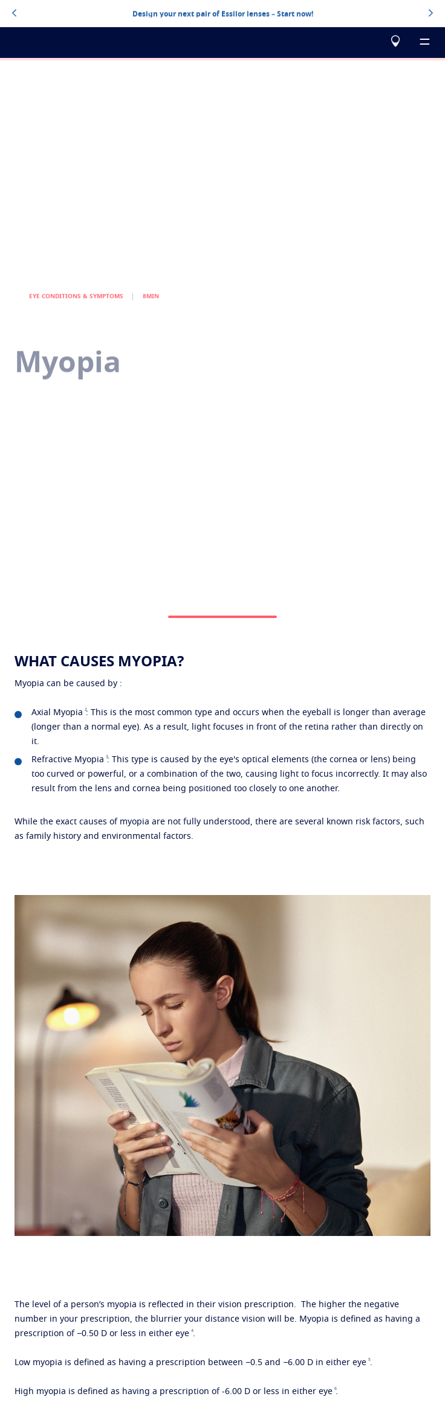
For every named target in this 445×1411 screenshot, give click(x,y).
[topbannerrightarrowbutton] (431, 13)
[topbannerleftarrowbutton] (14, 13)
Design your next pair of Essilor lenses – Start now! (222, 13)
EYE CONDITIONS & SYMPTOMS (76, 310)
